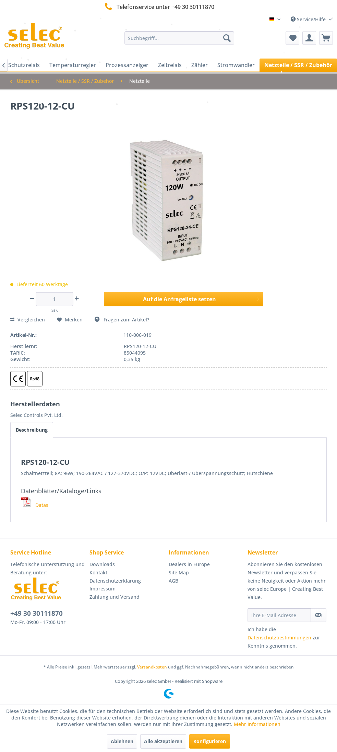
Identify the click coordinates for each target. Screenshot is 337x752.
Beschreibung (32, 429)
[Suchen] (227, 38)
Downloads (102, 564)
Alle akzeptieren (163, 741)
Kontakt (98, 572)
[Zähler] (199, 65)
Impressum (102, 588)
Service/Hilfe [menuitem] (309, 19)
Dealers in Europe (189, 564)
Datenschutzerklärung (115, 580)
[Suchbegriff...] (179, 38)
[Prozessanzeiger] (127, 65)
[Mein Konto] (309, 38)
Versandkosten (152, 667)
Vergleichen (27, 319)
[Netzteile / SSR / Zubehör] (298, 65)
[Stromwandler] (236, 65)
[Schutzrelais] (24, 65)
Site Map (179, 572)
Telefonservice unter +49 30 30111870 (158, 6)
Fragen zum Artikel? (122, 319)
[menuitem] (179, 38)
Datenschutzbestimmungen (279, 637)
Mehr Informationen (257, 724)
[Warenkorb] (326, 38)
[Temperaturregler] (73, 65)
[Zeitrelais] (169, 65)
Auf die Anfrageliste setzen (201, 298)
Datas (34, 505)
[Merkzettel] (292, 38)
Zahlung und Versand (114, 597)
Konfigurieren (209, 741)
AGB (173, 580)
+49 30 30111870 (36, 613)
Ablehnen (122, 741)
